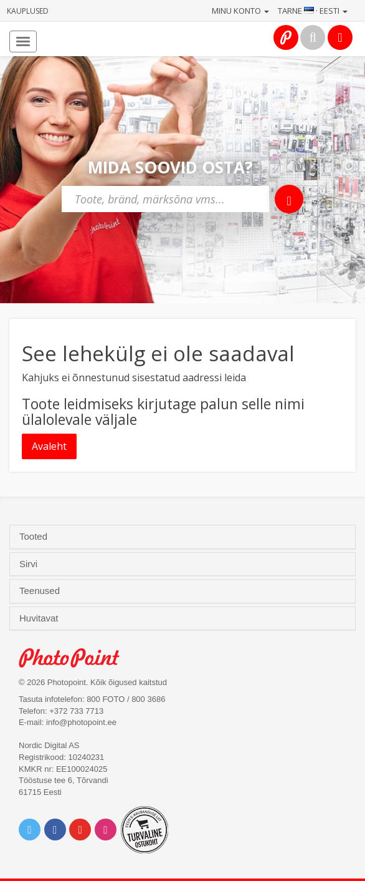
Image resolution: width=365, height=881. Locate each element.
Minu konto (240, 10)
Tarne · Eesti (313, 10)
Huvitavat (40, 618)
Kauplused (28, 11)
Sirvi (29, 564)
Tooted (34, 537)
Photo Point (76, 658)
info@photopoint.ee (81, 722)
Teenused (40, 591)
